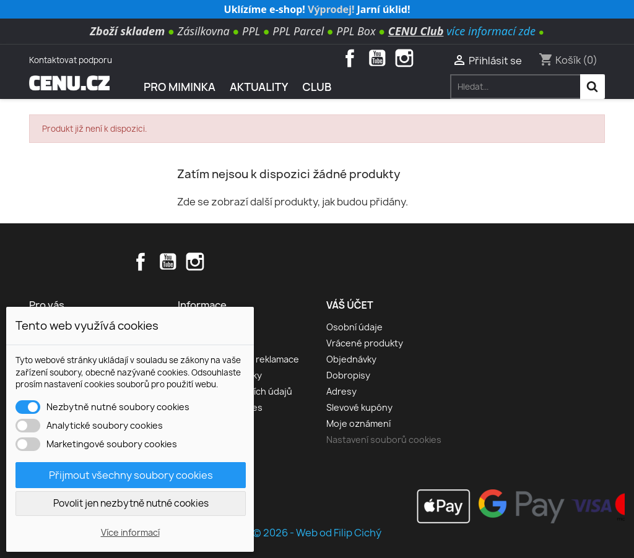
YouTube (377, 58)
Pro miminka (179, 86)
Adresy (341, 391)
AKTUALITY (259, 86)
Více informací (130, 532)
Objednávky (351, 359)
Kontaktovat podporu (70, 60)
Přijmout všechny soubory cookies (131, 475)
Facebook (349, 58)
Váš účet (349, 305)
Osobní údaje (354, 327)
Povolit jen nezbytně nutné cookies (131, 503)
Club (316, 86)
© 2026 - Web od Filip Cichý (317, 532)
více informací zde (491, 31)
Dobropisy (348, 375)
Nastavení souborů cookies (383, 439)
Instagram (404, 58)
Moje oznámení (358, 423)
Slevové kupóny (359, 407)
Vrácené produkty (364, 343)
